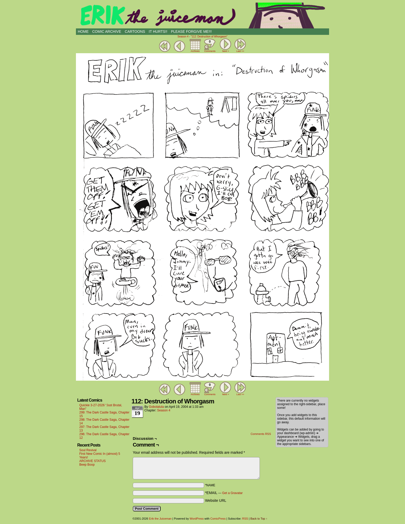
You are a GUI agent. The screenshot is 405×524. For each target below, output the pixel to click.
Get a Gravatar (232, 493)
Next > (225, 51)
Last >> (240, 51)
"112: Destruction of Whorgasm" (209, 36)
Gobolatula (156, 407)
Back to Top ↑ (258, 518)
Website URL (215, 500)
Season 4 (182, 36)
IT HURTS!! (158, 31)
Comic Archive (106, 31)
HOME (83, 31)
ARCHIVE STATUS (92, 461)
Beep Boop (87, 464)
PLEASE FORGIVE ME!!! (191, 31)
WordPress (197, 518)
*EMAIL (224, 493)
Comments (209, 45)
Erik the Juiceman (202, 15)
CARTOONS (135, 31)
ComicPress (217, 518)
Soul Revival (88, 450)
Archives (195, 51)
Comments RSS (261, 433)
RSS (245, 518)
